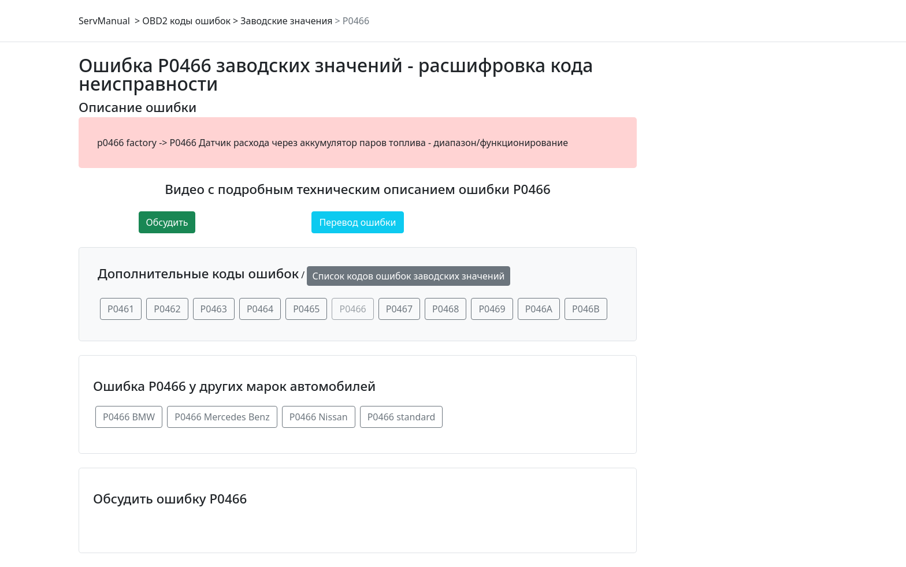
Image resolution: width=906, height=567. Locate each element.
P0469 (491, 309)
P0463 (213, 309)
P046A (538, 309)
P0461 (120, 309)
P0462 (167, 309)
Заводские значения (286, 20)
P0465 (306, 309)
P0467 (399, 309)
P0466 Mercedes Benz (222, 417)
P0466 (356, 20)
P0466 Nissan (318, 417)
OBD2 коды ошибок (186, 20)
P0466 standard (401, 417)
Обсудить (167, 222)
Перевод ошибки (357, 222)
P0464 (260, 309)
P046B (586, 309)
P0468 (445, 309)
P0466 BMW (129, 417)
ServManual (104, 20)
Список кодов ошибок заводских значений (408, 276)
